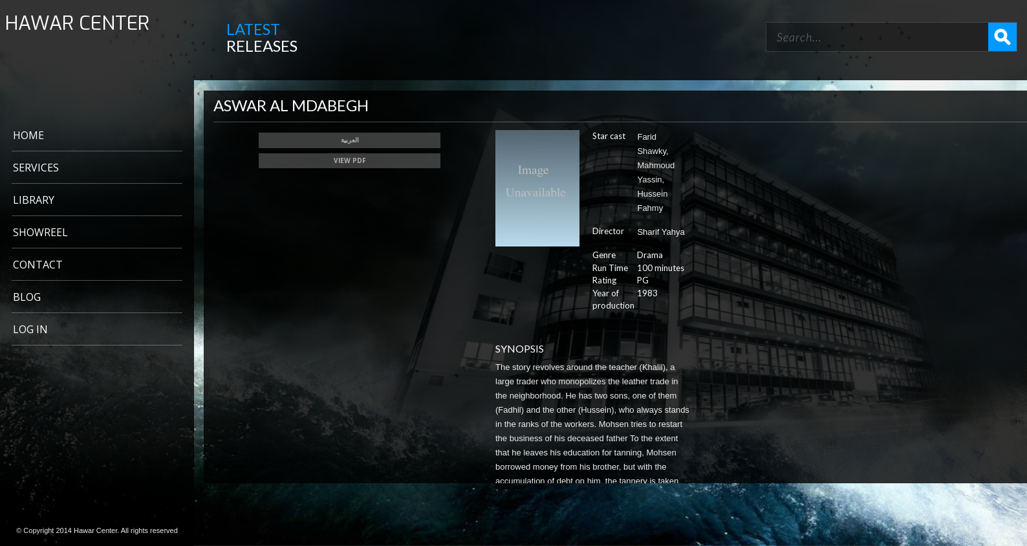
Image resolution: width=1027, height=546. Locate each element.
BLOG (27, 297)
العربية (350, 139)
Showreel (40, 232)
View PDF (350, 160)
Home (28, 135)
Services (36, 167)
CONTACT (38, 264)
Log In (30, 329)
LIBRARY (33, 200)
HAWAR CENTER (77, 23)
